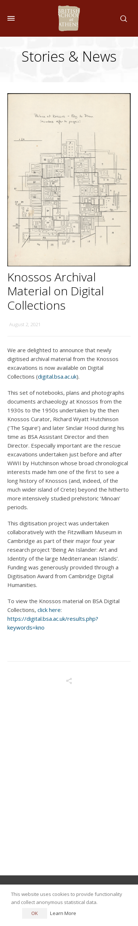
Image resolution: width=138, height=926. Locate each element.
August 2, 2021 (24, 324)
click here (49, 609)
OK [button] (34, 913)
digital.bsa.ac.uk (57, 376)
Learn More (63, 913)
